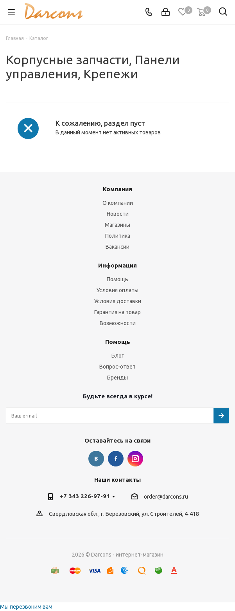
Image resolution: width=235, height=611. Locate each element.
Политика (117, 236)
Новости (118, 214)
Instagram (135, 458)
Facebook (116, 458)
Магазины (117, 225)
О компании (117, 203)
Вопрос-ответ (117, 366)
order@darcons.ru (166, 497)
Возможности (118, 323)
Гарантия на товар (117, 312)
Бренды (117, 377)
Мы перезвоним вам (26, 607)
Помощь (117, 279)
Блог (117, 355)
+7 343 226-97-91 (85, 496)
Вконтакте (96, 458)
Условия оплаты (117, 290)
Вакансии (117, 247)
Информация (117, 265)
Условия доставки (117, 301)
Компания (117, 189)
